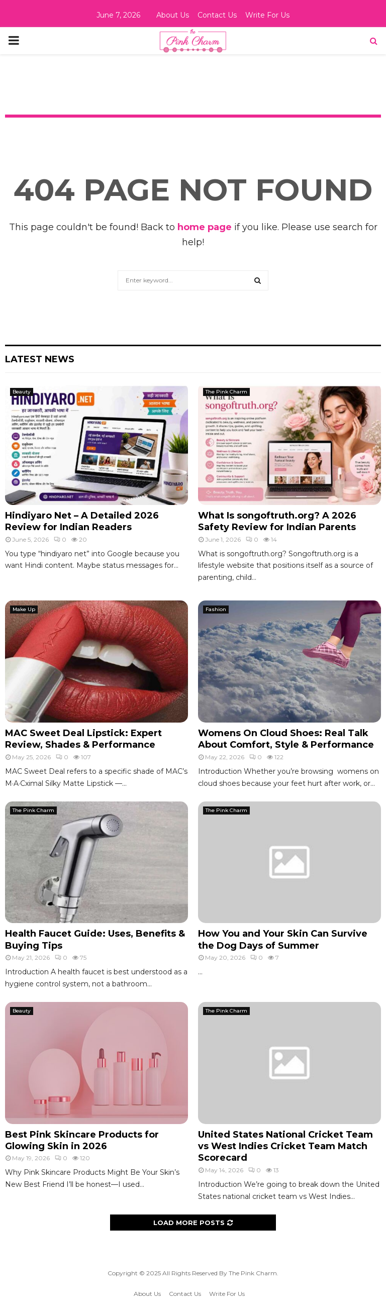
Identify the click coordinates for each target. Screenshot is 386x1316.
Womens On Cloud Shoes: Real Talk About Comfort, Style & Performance (286, 739)
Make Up (24, 609)
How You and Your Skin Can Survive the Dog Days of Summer (282, 939)
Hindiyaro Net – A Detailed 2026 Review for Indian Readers (82, 521)
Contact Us (217, 15)
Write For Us (267, 15)
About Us (172, 15)
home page (204, 227)
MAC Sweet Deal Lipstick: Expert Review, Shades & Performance (83, 739)
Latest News (39, 359)
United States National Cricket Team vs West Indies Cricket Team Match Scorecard (285, 1146)
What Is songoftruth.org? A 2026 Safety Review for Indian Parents (277, 521)
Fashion (216, 609)
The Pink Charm (226, 391)
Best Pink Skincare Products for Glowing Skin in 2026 (82, 1140)
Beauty (22, 391)
